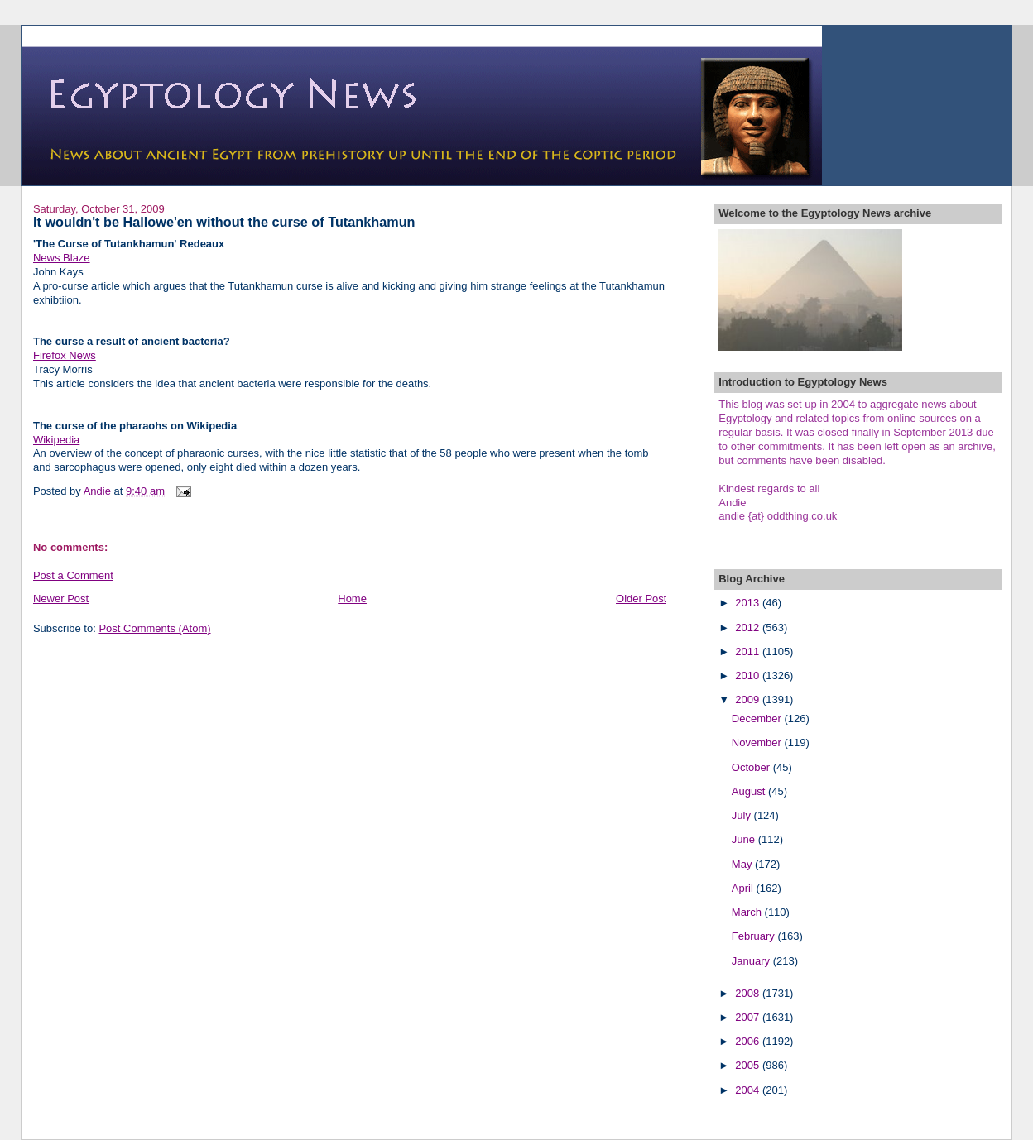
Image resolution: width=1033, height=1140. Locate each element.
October (752, 767)
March (748, 912)
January (752, 961)
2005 (748, 1065)
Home (352, 598)
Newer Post (61, 598)
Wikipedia (56, 439)
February (755, 936)
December (758, 718)
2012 (748, 627)
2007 (748, 1017)
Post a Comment (73, 575)
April (744, 888)
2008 (748, 993)
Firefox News (64, 355)
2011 (748, 651)
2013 (748, 602)
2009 (748, 699)
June (745, 839)
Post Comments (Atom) (154, 628)
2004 (748, 1090)
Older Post (641, 598)
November (758, 742)
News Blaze (61, 257)
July (743, 815)
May (743, 864)
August (750, 791)
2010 (748, 675)
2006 (748, 1041)
